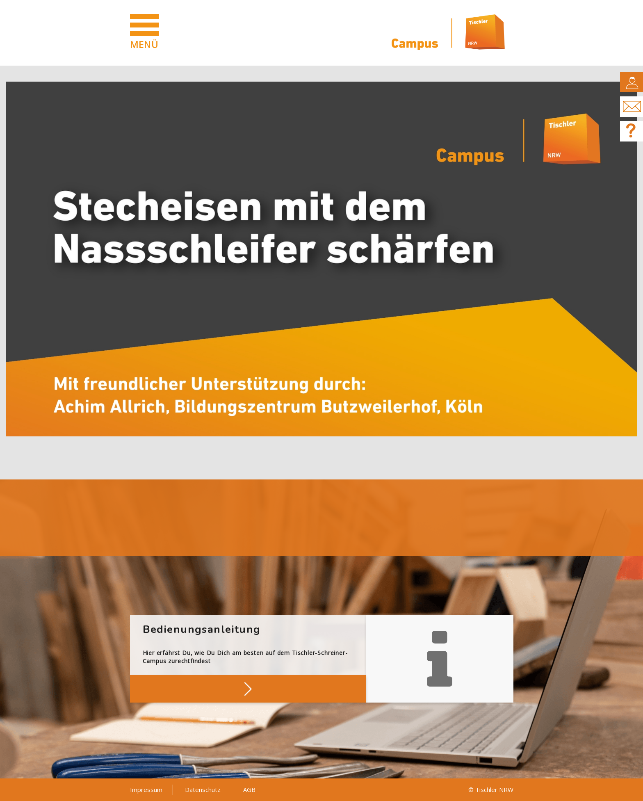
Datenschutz (203, 789)
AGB (249, 789)
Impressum (146, 789)
